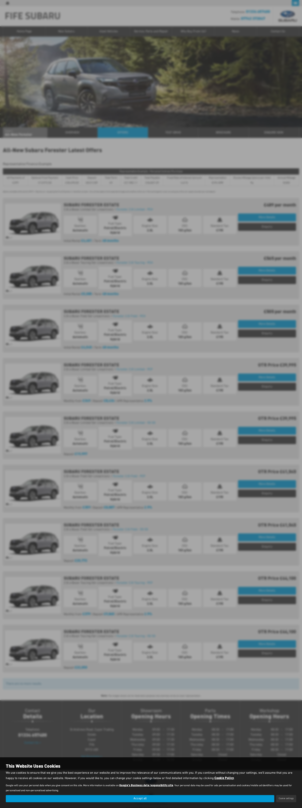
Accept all (140, 798)
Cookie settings (286, 798)
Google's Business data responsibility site (146, 785)
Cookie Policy (224, 778)
